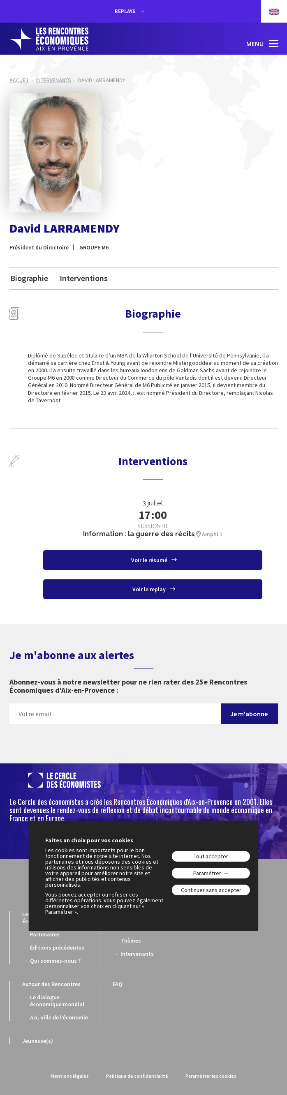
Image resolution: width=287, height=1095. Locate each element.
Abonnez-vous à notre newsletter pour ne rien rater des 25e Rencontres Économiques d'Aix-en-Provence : (128, 686)
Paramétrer (207, 873)
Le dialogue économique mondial (57, 1001)
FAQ (118, 984)
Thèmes (130, 940)
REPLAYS (126, 11)
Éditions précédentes (57, 947)
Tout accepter (211, 856)
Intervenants (53, 80)
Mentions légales (70, 1076)
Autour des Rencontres (51, 984)
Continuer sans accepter (211, 890)
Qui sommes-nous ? (55, 960)
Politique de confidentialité (137, 1076)
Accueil (19, 80)
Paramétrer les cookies (210, 1076)
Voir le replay (149, 589)
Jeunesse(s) (37, 1040)
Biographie (29, 278)
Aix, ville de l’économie (59, 1017)
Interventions (84, 278)
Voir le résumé (150, 560)
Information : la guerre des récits (139, 534)
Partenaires (45, 934)
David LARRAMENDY (101, 80)
